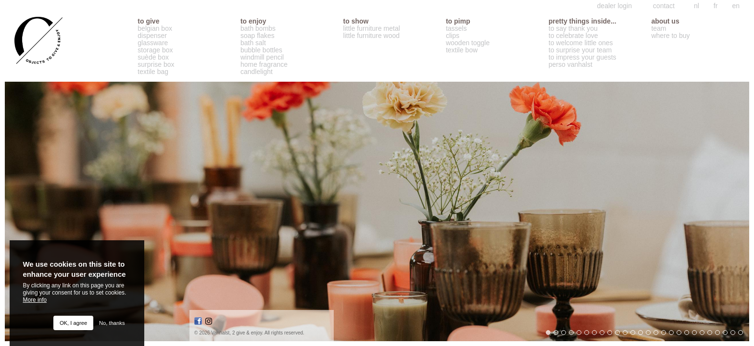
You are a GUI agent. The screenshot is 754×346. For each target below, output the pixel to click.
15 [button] (658, 335)
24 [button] (727, 335)
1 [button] (550, 335)
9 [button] (612, 335)
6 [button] (589, 335)
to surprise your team (580, 50)
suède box (153, 57)
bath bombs (258, 28)
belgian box (155, 28)
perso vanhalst (570, 64)
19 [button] (689, 335)
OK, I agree (73, 323)
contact (664, 6)
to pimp (458, 21)
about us (665, 21)
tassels (456, 28)
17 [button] (674, 335)
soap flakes (257, 35)
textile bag (153, 71)
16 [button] (666, 335)
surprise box (156, 64)
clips (452, 35)
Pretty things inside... (582, 21)
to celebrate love (573, 35)
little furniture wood (371, 35)
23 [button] (720, 335)
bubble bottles (261, 50)
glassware (153, 43)
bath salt (253, 43)
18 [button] (681, 335)
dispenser (152, 35)
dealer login (614, 6)
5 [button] (581, 335)
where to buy (670, 35)
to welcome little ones (581, 43)
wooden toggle (468, 43)
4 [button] (573, 335)
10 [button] (620, 335)
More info (35, 300)
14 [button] (650, 335)
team (658, 28)
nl (696, 6)
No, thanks (112, 323)
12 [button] (635, 335)
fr (716, 6)
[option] (377, 211)
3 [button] (566, 335)
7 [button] (597, 335)
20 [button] (697, 335)
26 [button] (743, 335)
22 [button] (712, 335)
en (736, 6)
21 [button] (704, 335)
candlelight (256, 71)
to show (356, 21)
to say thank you (573, 28)
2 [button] (558, 335)
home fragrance (264, 64)
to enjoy (253, 21)
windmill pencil (262, 57)
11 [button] (627, 335)
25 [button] (735, 335)
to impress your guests (582, 57)
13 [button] (643, 335)
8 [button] (604, 335)
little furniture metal (371, 28)
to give (148, 21)
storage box (155, 50)
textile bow (462, 50)
